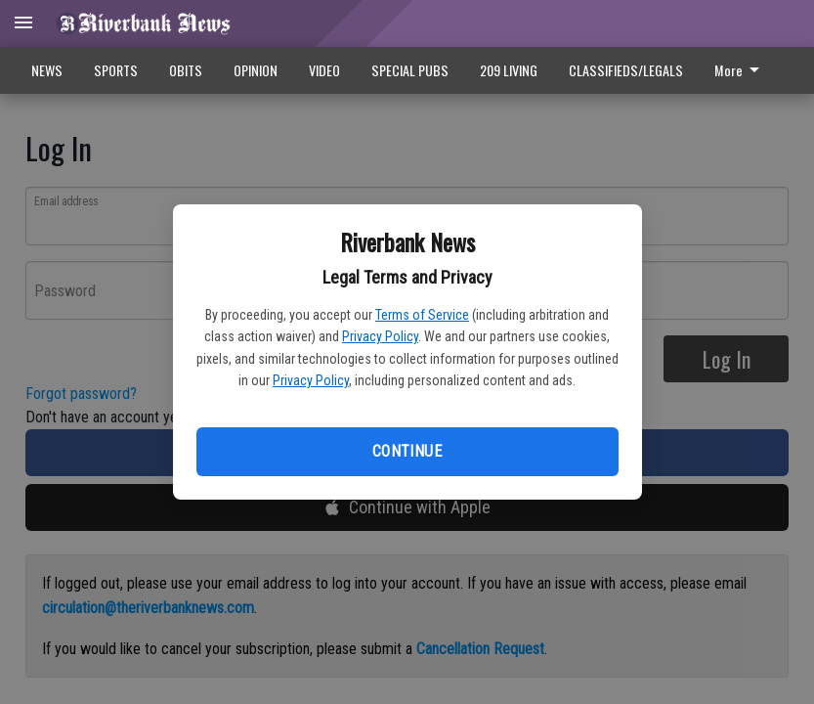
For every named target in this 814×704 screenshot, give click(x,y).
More (740, 70)
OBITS (185, 70)
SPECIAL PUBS (410, 70)
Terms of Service (422, 315)
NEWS (47, 70)
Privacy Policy (380, 336)
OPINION (256, 70)
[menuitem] (742, 70)
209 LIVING (508, 70)
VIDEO (324, 70)
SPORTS (116, 70)
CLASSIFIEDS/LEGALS (626, 70)
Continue (407, 451)
